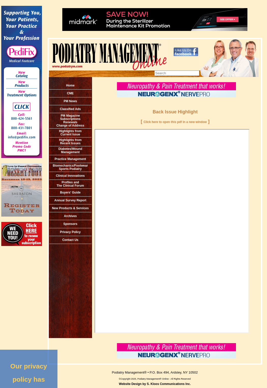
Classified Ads (70, 109)
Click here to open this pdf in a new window (175, 122)
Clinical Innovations (70, 176)
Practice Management (70, 159)
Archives (70, 216)
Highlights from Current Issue (70, 132)
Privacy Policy (70, 232)
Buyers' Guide (70, 192)
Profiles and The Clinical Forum (70, 184)
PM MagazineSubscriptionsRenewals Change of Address (70, 120)
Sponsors (70, 224)
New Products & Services (70, 208)
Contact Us (70, 240)
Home (70, 85)
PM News (70, 101)
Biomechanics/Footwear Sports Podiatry (70, 167)
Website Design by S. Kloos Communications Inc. (155, 384)
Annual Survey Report (70, 200)
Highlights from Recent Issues (70, 141)
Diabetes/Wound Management (70, 150)
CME (70, 93)
